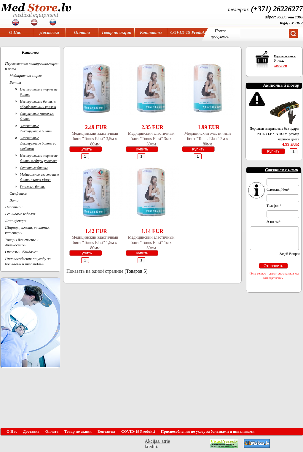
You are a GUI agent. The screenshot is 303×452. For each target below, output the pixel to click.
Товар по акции (116, 32)
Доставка (49, 32)
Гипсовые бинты (32, 187)
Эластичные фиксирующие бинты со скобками (38, 143)
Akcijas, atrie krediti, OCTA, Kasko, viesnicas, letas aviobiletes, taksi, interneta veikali (157, 443)
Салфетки (18, 193)
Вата (14, 200)
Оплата (82, 32)
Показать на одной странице (94, 271)
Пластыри (14, 207)
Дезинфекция (15, 220)
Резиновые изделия (20, 214)
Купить (85, 149)
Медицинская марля (25, 75)
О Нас (15, 32)
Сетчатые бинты (34, 168)
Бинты (15, 82)
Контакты (151, 32)
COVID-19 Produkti (188, 32)
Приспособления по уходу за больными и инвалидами (207, 431)
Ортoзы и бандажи (21, 252)
